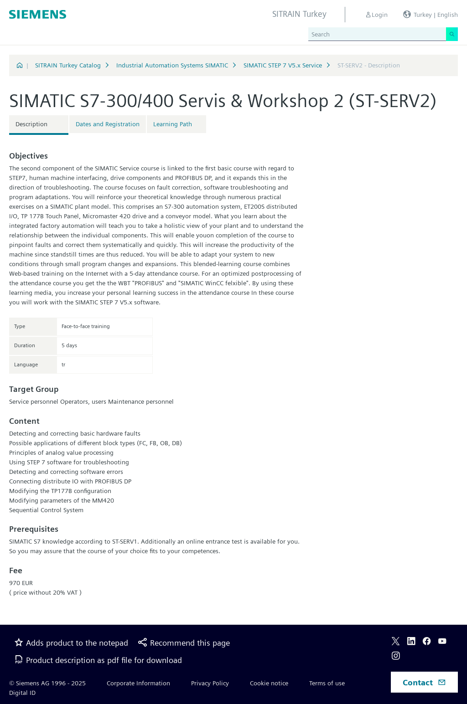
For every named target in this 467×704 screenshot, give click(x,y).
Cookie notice (269, 683)
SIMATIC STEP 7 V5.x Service (283, 65)
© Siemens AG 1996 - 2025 (47, 683)
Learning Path (172, 124)
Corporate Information (138, 683)
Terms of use (327, 683)
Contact (424, 682)
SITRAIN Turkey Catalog (68, 65)
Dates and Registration (108, 124)
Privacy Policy (210, 683)
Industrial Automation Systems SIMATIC (172, 65)
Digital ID (22, 692)
